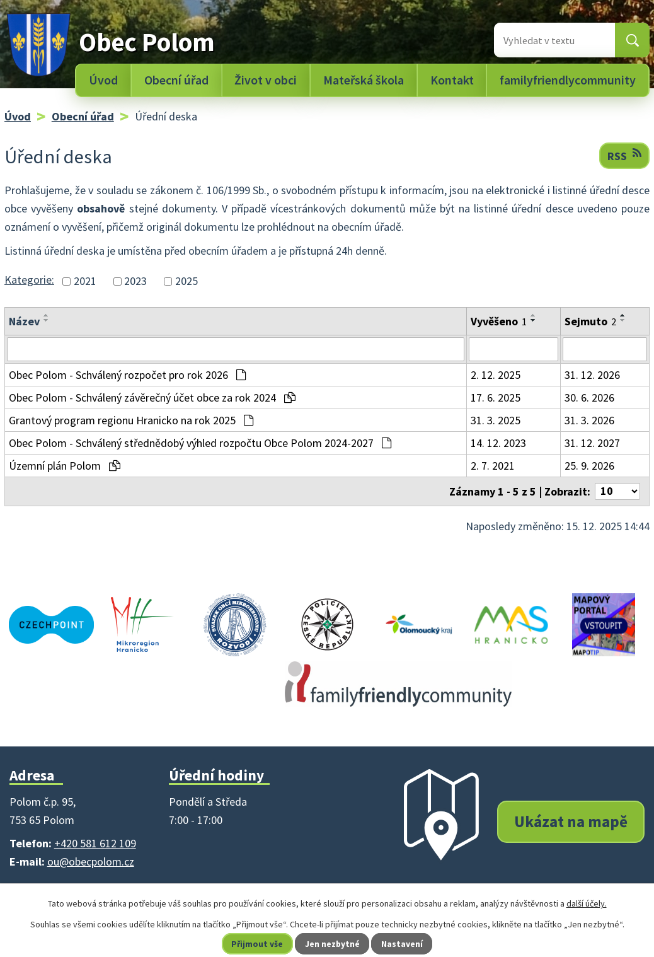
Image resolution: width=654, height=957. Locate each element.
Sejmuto (590, 321)
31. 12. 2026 (592, 375)
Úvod (103, 80)
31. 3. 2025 (495, 420)
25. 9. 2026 (589, 465)
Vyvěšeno (499, 321)
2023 (135, 281)
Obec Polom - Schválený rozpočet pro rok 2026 (127, 375)
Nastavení (403, 943)
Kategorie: (29, 279)
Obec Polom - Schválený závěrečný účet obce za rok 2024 (152, 397)
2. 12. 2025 (495, 375)
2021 (85, 281)
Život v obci (265, 80)
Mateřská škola (363, 80)
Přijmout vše (257, 943)
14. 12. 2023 (498, 443)
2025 (186, 281)
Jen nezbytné (332, 943)
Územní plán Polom (64, 465)
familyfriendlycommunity (568, 80)
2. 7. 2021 (493, 465)
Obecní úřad (176, 80)
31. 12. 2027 (592, 443)
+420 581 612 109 (95, 843)
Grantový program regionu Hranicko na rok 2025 (131, 420)
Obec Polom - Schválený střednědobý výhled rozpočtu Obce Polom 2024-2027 (200, 443)
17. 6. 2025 (495, 397)
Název (24, 321)
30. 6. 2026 (589, 397)
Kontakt (452, 80)
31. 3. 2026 (589, 420)
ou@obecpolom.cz (90, 861)
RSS (624, 155)
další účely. (586, 903)
